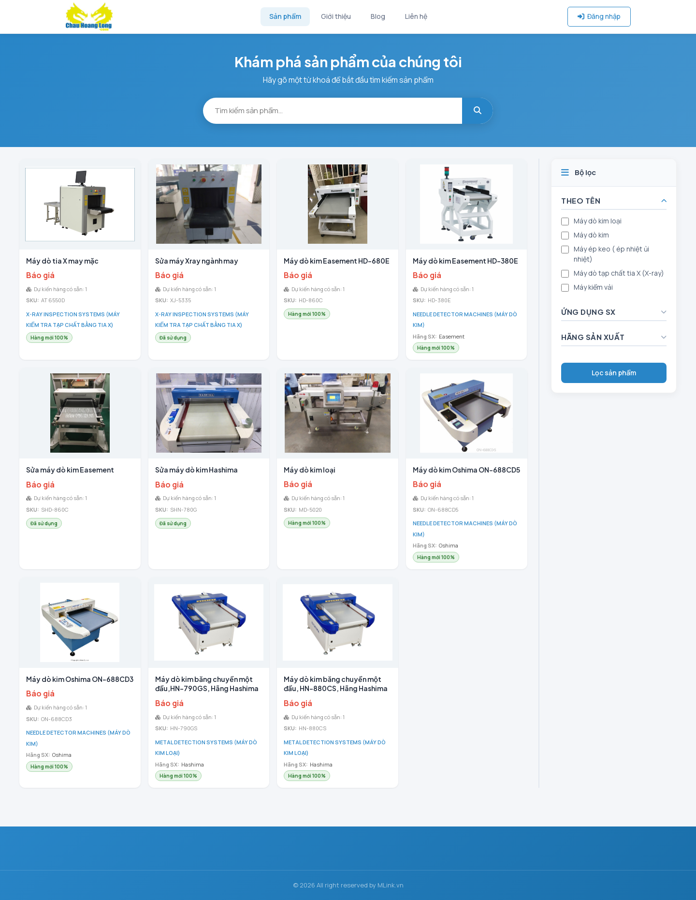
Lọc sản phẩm (614, 372)
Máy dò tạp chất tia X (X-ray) (619, 273)
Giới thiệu (336, 16)
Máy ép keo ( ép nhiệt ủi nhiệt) (611, 254)
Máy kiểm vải (593, 287)
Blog (378, 16)
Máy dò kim (591, 234)
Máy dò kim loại (598, 220)
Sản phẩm (285, 16)
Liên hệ (416, 16)
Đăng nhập (599, 16)
